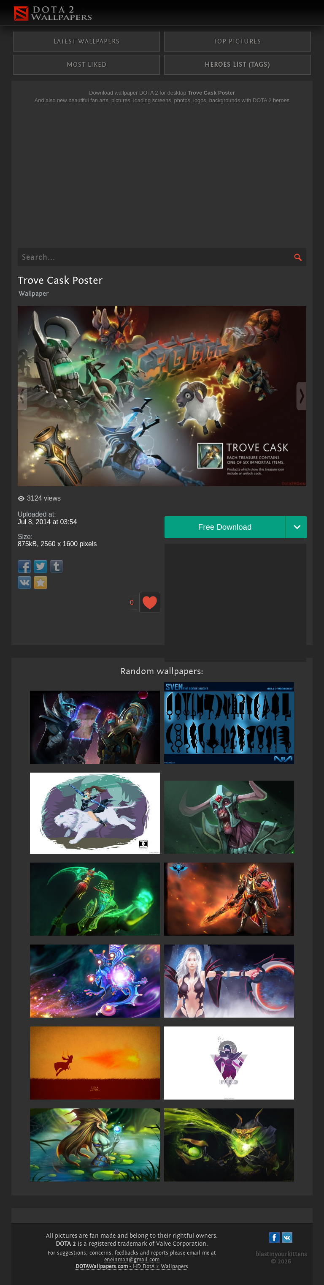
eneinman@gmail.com (131, 1260)
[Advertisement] (162, 176)
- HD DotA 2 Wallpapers (132, 1266)
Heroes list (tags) (237, 64)
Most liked (87, 64)
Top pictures (237, 41)
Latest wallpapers (87, 41)
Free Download (225, 527)
